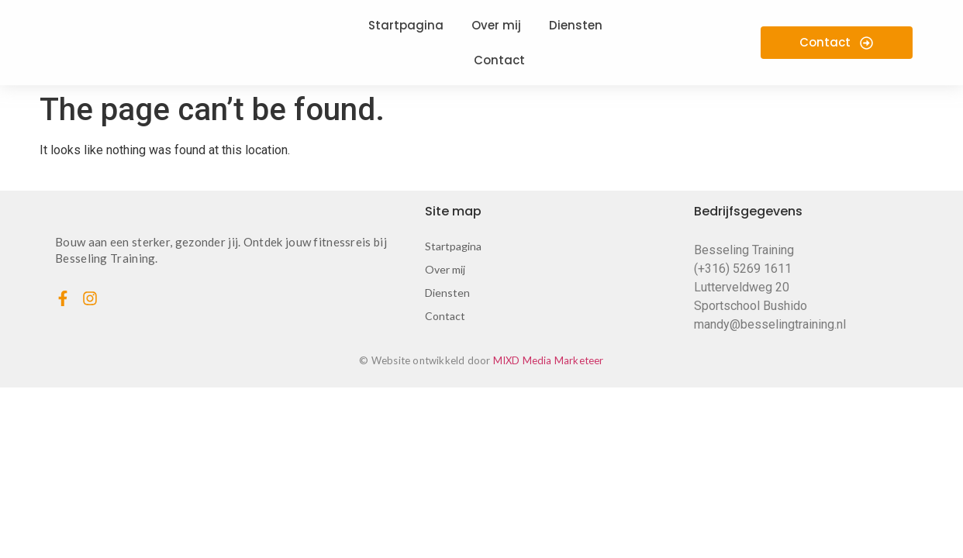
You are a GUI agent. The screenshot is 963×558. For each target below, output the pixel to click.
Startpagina (453, 246)
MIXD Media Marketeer (548, 360)
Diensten (447, 292)
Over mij (445, 269)
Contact (445, 315)
